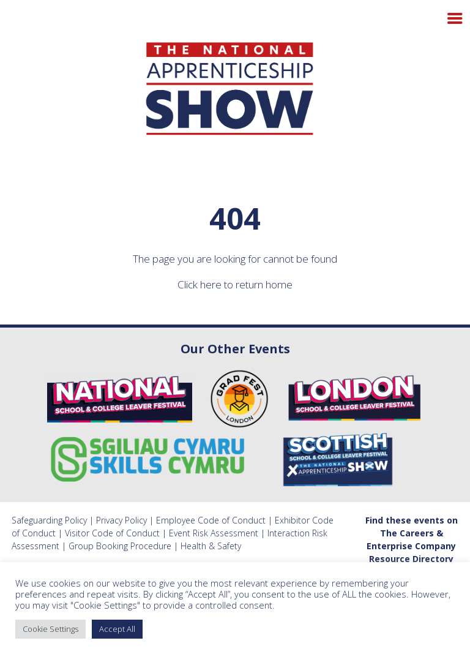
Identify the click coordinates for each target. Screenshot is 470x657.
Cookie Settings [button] (50, 628)
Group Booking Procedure (120, 546)
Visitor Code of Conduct (112, 533)
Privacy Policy (121, 520)
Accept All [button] (117, 628)
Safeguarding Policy (49, 520)
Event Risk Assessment (213, 533)
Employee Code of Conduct (211, 520)
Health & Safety (211, 546)
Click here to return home (235, 284)
